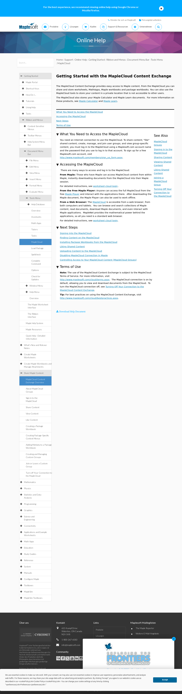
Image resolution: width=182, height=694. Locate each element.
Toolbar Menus (35, 135)
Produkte (99, 630)
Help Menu (34, 292)
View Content (32, 413)
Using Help (31, 107)
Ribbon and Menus (34, 120)
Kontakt (60, 622)
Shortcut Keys (32, 88)
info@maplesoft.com (71, 645)
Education (28, 547)
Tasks (28, 113)
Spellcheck (36, 254)
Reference (28, 560)
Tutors (34, 229)
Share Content (32, 407)
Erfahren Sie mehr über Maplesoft (32, 668)
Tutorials (30, 101)
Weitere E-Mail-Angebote (147, 633)
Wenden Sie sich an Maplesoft (123, 20)
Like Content (32, 420)
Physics (27, 488)
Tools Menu (34, 198)
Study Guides (30, 554)
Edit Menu (34, 166)
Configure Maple (31, 579)
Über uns (24, 622)
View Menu (34, 173)
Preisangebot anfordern (151, 20)
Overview (35, 210)
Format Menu (35, 185)
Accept (165, 680)
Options (35, 270)
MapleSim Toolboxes (33, 598)
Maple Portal (31, 82)
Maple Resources (34, 329)
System (27, 566)
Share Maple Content (34, 373)
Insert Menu (35, 179)
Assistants (36, 217)
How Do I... (31, 94)
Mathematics (30, 482)
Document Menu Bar (138, 59)
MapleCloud (36, 242)
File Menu (34, 160)
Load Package (37, 248)
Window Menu (36, 285)
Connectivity (30, 526)
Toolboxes (28, 585)
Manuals (28, 572)
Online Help (81, 59)
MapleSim (28, 591)
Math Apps (36, 223)
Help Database (38, 204)
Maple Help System (34, 323)
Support (68, 59)
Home (59, 59)
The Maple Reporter (145, 628)
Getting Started (31, 76)
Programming (30, 504)
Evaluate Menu (36, 191)
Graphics (28, 510)
